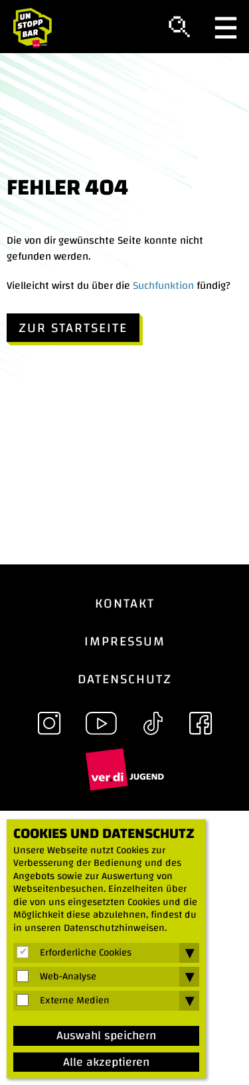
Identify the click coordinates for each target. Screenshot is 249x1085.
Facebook (200, 723)
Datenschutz (125, 679)
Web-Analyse (68, 976)
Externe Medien (75, 1000)
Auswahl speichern (106, 1036)
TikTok (153, 723)
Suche (180, 27)
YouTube (101, 723)
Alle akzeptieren (106, 1062)
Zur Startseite (73, 327)
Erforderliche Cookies (85, 953)
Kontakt (125, 603)
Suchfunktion (163, 285)
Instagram (49, 723)
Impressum (124, 641)
